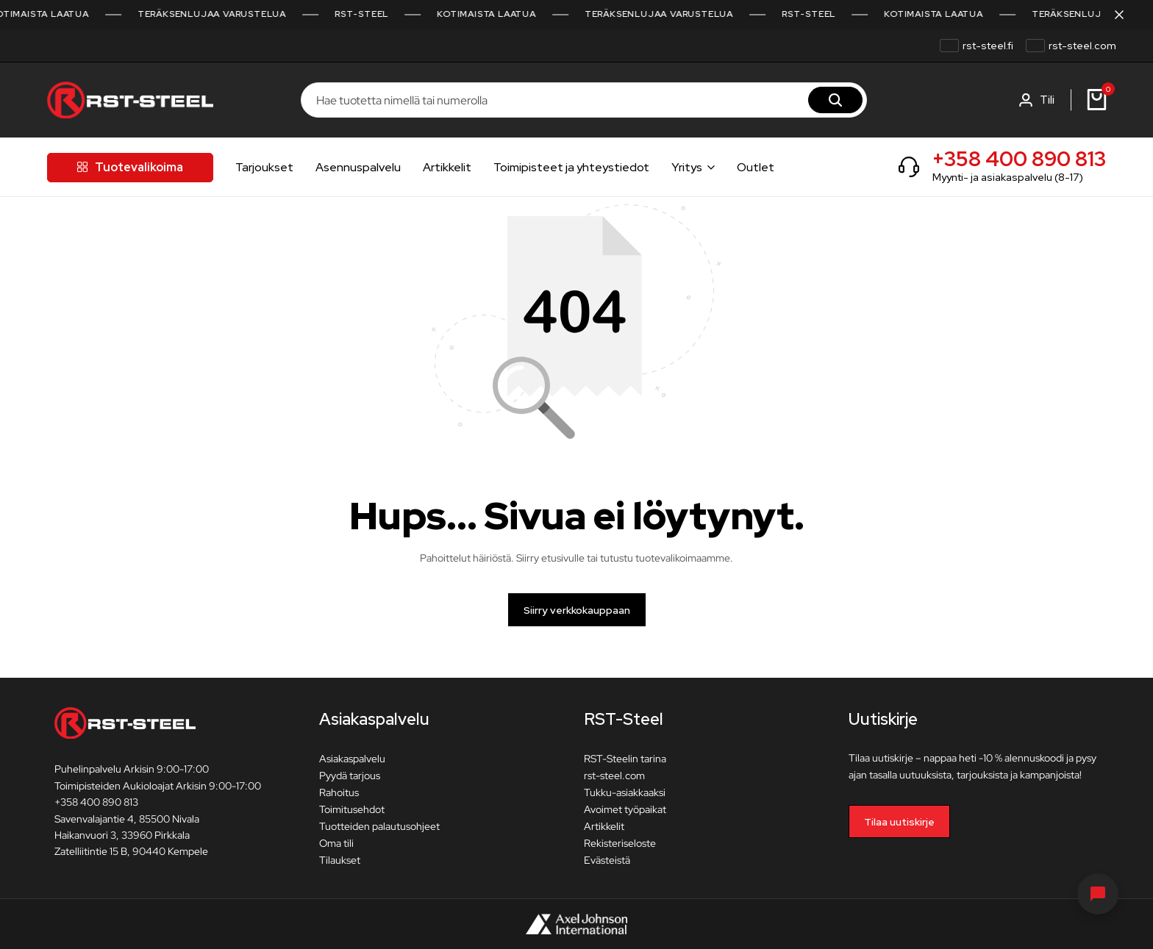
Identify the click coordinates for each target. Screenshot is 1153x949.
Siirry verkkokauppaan (577, 610)
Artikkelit (447, 167)
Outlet (755, 167)
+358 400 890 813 (1019, 159)
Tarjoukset (264, 167)
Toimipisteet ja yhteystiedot (571, 167)
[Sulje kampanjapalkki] (1126, 14)
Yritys (686, 167)
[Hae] (835, 100)
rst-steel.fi (988, 45)
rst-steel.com (1082, 45)
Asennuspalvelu (358, 167)
